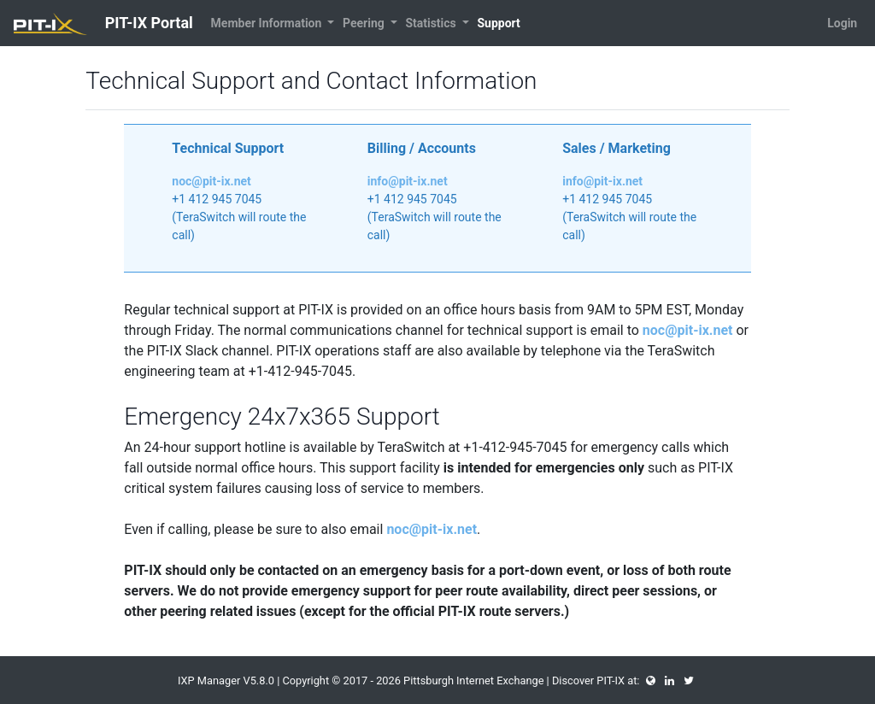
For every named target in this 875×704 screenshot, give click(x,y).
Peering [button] (365, 23)
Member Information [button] (268, 23)
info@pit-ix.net (407, 181)
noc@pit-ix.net (211, 181)
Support (498, 23)
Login (842, 23)
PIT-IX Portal (103, 24)
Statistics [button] (432, 23)
